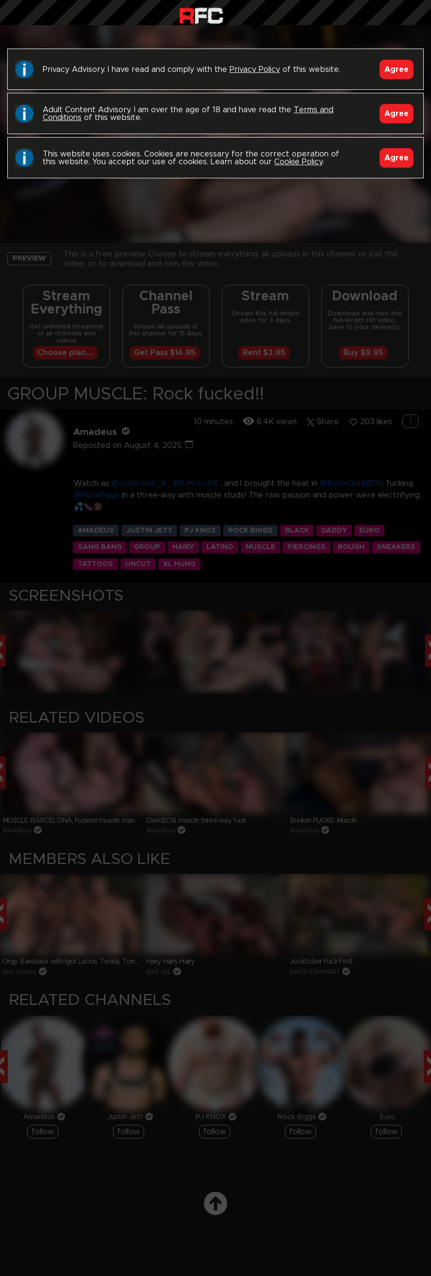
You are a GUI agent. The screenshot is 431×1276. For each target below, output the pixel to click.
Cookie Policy (298, 162)
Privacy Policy (255, 69)
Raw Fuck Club (201, 15)
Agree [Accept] (396, 69)
